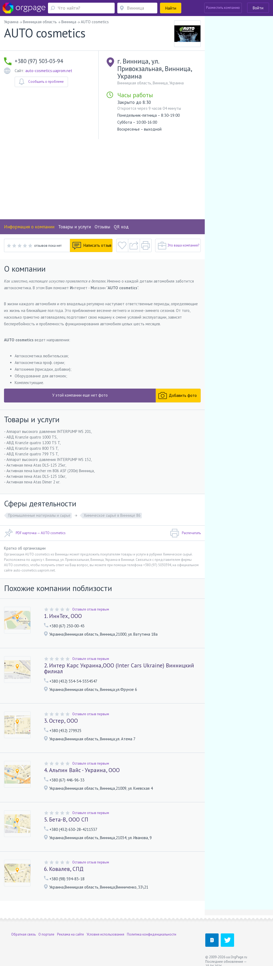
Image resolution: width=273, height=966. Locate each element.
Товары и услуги (74, 227)
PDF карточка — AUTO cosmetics (35, 533)
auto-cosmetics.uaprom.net (48, 70)
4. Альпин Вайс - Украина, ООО (82, 770)
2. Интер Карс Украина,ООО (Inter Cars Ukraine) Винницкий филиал (119, 668)
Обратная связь (23, 934)
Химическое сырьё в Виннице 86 (112, 515)
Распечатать (185, 533)
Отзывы (102, 227)
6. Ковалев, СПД (63, 869)
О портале (46, 934)
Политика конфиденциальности (151, 934)
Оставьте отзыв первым (90, 609)
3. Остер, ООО (61, 720)
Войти (258, 7)
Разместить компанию (223, 7)
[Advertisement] (102, 179)
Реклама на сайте (70, 934)
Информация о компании (29, 227)
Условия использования (105, 934)
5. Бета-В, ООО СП (66, 819)
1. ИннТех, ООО (63, 616)
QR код (121, 227)
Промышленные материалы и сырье (39, 515)
